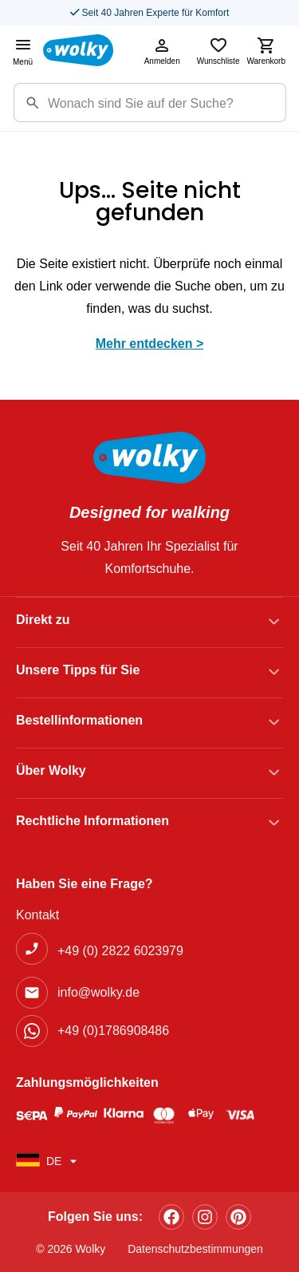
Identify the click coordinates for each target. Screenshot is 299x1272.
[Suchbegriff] (166, 102)
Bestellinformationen (79, 720)
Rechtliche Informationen (92, 821)
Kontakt (37, 915)
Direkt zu (43, 619)
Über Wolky (51, 770)
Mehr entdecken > (150, 343)
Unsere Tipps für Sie (78, 670)
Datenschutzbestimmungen (195, 1248)
